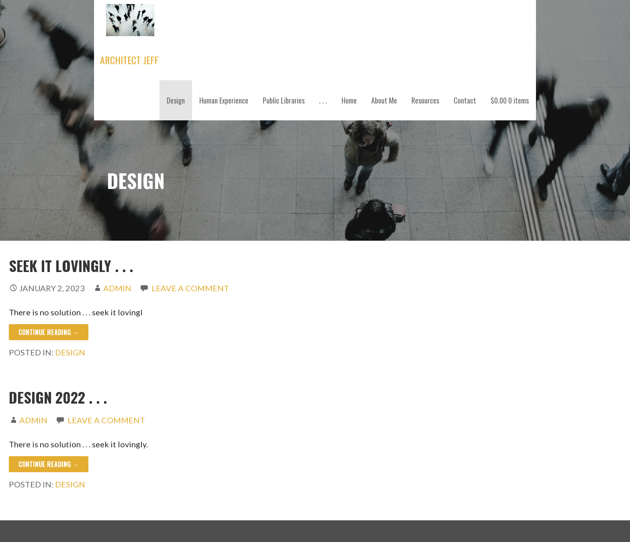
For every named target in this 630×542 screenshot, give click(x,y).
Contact (465, 100)
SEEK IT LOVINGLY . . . (71, 265)
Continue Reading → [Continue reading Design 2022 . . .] (48, 464)
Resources (425, 100)
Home (349, 100)
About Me (384, 100)
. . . (323, 100)
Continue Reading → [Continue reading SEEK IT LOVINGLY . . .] (48, 332)
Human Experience (223, 100)
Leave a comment (190, 288)
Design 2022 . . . (58, 397)
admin (117, 288)
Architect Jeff (129, 60)
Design (176, 100)
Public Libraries (284, 100)
